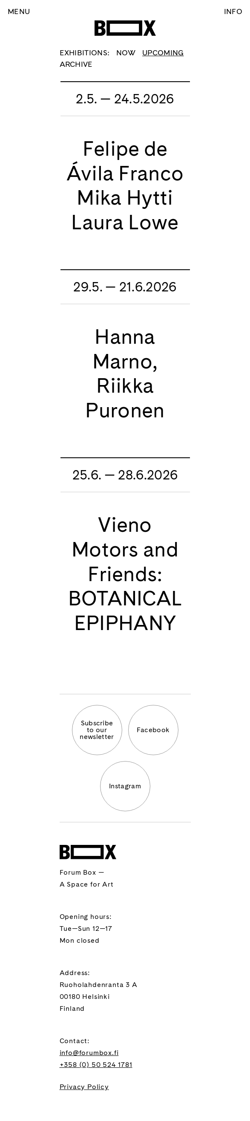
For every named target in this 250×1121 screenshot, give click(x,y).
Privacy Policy (84, 1087)
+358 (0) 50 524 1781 (96, 1065)
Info (233, 11)
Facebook (153, 730)
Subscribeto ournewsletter (97, 730)
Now (126, 52)
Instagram (125, 786)
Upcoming (163, 52)
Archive (76, 64)
